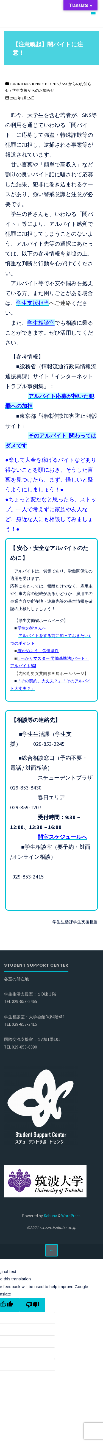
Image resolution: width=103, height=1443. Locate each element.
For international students (34, 83)
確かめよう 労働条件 (38, 650)
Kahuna (50, 1215)
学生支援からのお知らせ (33, 90)
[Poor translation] (32, 1305)
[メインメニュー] (93, 13)
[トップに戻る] (51, 1250)
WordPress (70, 1215)
